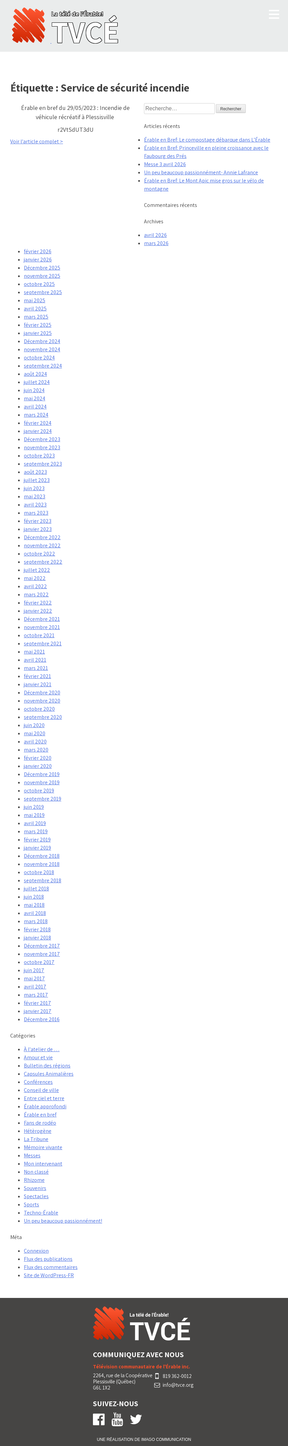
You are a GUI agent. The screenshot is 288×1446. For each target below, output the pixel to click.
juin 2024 (34, 390)
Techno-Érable (41, 1212)
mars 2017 (36, 994)
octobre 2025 (39, 284)
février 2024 (37, 423)
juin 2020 (34, 725)
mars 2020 (36, 749)
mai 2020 (34, 733)
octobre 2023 (39, 455)
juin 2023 (34, 488)
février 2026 (37, 251)
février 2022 (38, 602)
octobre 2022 (39, 553)
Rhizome (34, 1180)
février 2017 (37, 1003)
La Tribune (36, 1139)
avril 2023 (35, 504)
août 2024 (35, 373)
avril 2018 (35, 913)
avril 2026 (155, 235)
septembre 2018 (42, 880)
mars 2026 (156, 243)
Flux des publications (48, 1259)
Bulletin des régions (47, 1065)
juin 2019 (34, 806)
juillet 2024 (37, 382)
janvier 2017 (37, 1011)
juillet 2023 (37, 480)
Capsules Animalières (49, 1073)
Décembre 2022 (42, 537)
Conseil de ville (41, 1090)
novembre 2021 (42, 627)
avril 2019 (35, 823)
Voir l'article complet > (36, 141)
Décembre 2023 (42, 439)
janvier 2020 (38, 766)
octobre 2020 (39, 708)
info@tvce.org (178, 1385)
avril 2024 (35, 406)
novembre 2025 (42, 275)
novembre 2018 (42, 864)
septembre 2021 (43, 643)
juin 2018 (34, 896)
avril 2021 (35, 659)
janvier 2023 (38, 529)
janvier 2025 (38, 333)
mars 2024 (36, 414)
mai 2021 (34, 651)
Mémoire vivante (43, 1147)
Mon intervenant (43, 1163)
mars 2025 (36, 316)
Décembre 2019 (42, 774)
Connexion (36, 1250)
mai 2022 (35, 578)
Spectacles (36, 1196)
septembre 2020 (43, 717)
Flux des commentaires (51, 1267)
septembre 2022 (43, 561)
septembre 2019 (42, 798)
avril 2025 (35, 308)
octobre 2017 (39, 962)
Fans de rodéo (40, 1122)
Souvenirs (35, 1188)
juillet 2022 (37, 570)
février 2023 (37, 521)
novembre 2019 (42, 782)
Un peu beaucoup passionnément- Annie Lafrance (201, 172)
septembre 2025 (43, 292)
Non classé (36, 1171)
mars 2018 (36, 921)
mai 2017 (34, 978)
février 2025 (37, 324)
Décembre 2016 (42, 1019)
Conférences (38, 1082)
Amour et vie (38, 1057)
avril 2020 (35, 741)
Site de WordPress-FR (49, 1275)
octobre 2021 (39, 635)
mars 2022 (36, 594)
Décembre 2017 (42, 945)
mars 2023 (36, 512)
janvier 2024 (38, 431)
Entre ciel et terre (44, 1098)
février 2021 (37, 676)
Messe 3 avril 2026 (165, 164)
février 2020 (37, 757)
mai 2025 (34, 300)
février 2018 (37, 929)
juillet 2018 (36, 888)
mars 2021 (36, 668)
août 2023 (35, 472)
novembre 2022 (42, 545)
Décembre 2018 (42, 855)
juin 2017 (34, 970)
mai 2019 (34, 815)
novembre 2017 (42, 954)
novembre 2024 (42, 349)
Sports (31, 1204)
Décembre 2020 (42, 692)
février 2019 (37, 839)
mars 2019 (36, 831)
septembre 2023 (43, 463)
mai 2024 (34, 398)
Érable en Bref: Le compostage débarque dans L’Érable (207, 139)
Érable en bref (40, 1114)
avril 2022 (35, 586)
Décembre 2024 (42, 341)
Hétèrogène (37, 1131)
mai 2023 (34, 496)
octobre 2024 (39, 357)
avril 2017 (35, 986)
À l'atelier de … (42, 1049)
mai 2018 (34, 905)
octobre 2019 (39, 790)
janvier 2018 (37, 937)
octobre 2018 (39, 872)
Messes (32, 1155)
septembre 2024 (43, 365)
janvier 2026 (38, 259)
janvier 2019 (37, 847)
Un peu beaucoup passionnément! (63, 1220)
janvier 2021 (37, 684)
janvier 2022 (38, 610)
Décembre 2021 (42, 619)
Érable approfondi (45, 1106)
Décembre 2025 (42, 267)
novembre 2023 (42, 447)
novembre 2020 (42, 700)
